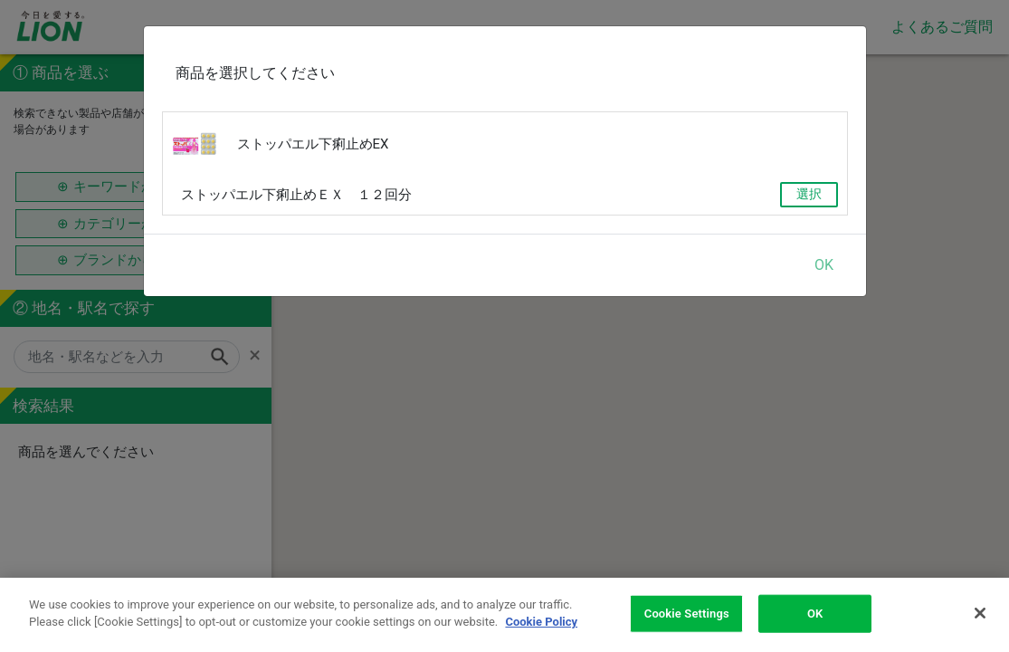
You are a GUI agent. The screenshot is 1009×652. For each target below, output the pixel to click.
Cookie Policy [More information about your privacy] (541, 621)
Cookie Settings (686, 613)
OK (823, 264)
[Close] (980, 613)
